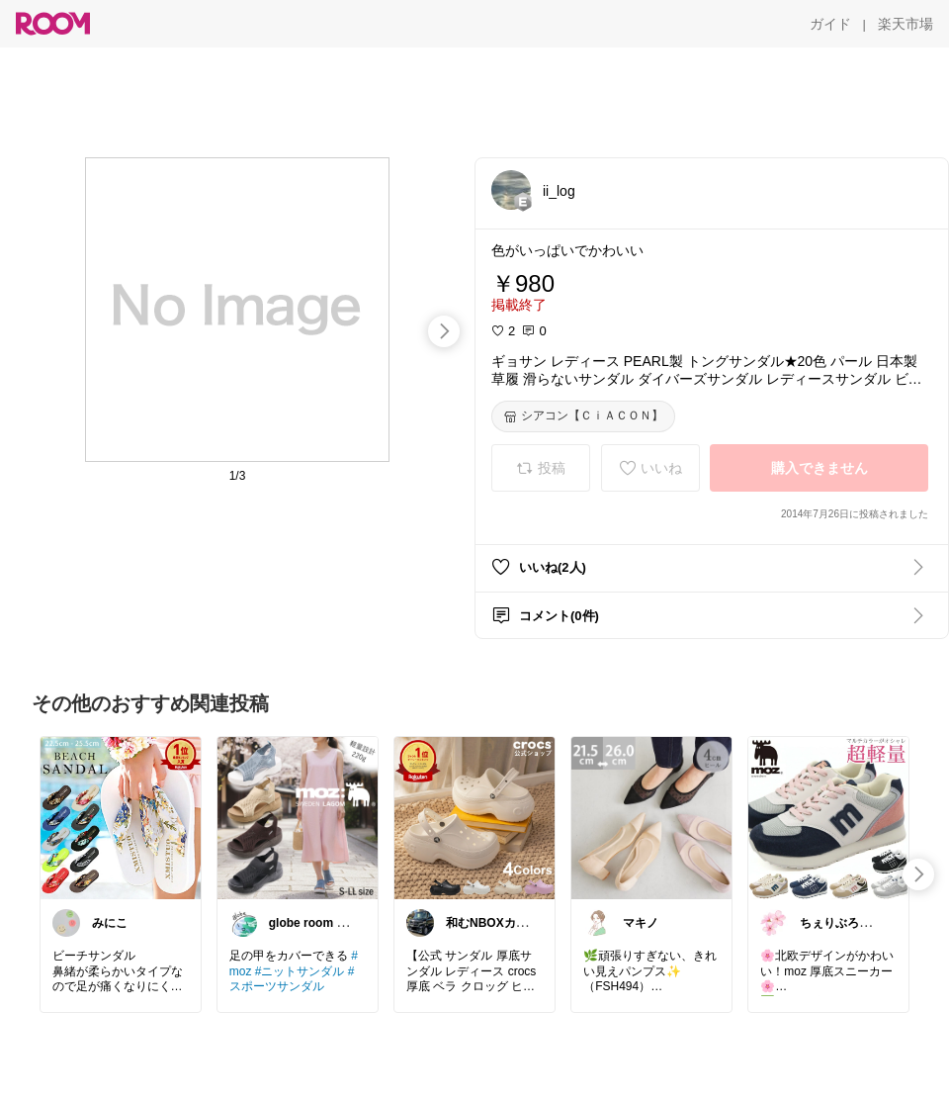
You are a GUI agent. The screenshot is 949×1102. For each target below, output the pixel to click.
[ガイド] (830, 24)
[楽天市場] (905, 24)
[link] (121, 817)
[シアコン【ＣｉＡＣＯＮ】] (583, 416)
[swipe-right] (444, 331)
